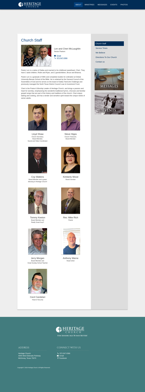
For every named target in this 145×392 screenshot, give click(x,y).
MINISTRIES (89, 5)
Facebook (63, 358)
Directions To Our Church (106, 57)
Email (59, 56)
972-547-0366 (62, 58)
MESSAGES (102, 5)
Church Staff (101, 44)
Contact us (100, 62)
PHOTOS (124, 5)
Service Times (101, 48)
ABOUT (78, 5)
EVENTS (113, 5)
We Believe (100, 53)
